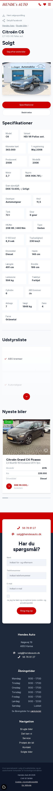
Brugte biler (21, 25)
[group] (26, 78)
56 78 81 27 (26, 527)
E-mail (9, 584)
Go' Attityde (26, 785)
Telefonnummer (13, 571)
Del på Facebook (12, 20)
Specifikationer (26, 105)
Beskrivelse (26, 112)
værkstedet (35, 711)
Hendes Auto (8, 25)
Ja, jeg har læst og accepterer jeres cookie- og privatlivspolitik (26, 601)
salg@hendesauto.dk (26, 534)
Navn (9, 557)
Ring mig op (26, 610)
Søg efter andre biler (16, 52)
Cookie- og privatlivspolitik (26, 782)
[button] (39, 88)
